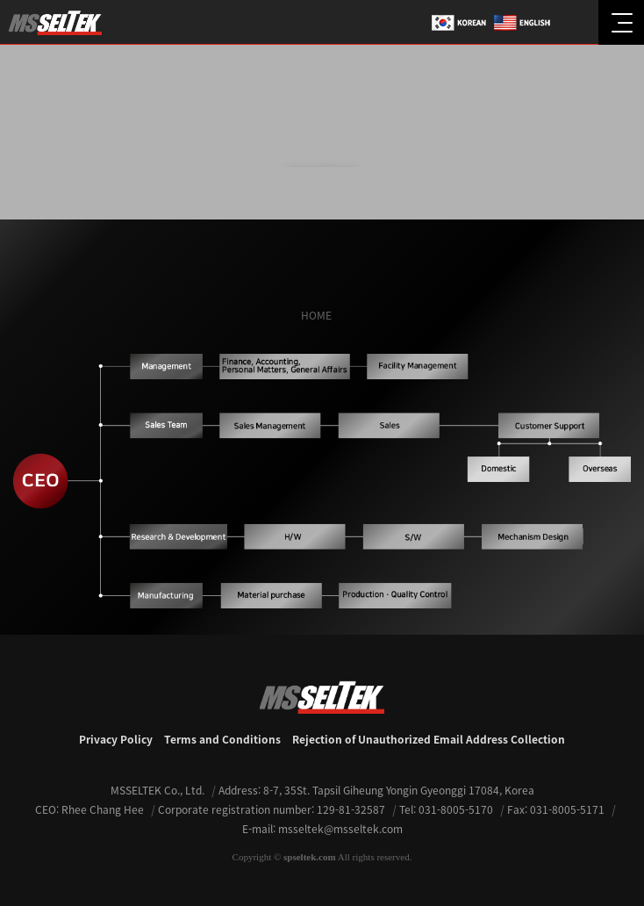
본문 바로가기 (0, 0)
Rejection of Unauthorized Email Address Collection (428, 739)
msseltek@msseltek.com (340, 829)
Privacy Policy (116, 739)
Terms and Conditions (222, 739)
